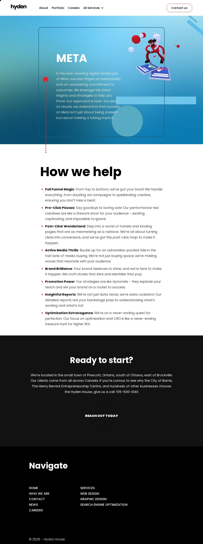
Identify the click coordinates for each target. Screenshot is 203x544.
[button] (93, 7)
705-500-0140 (127, 392)
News (33, 504)
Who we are (39, 493)
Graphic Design (93, 499)
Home (33, 488)
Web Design (90, 493)
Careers (36, 510)
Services (87, 488)
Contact (37, 499)
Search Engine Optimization (104, 504)
